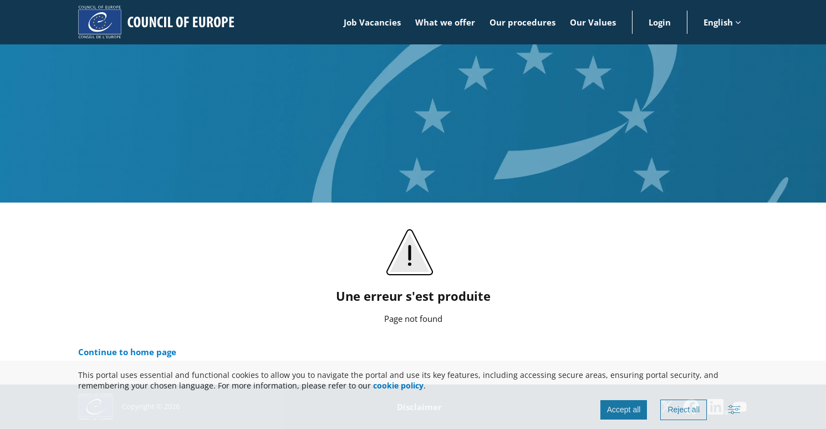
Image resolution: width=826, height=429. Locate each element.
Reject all (683, 409)
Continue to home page (127, 351)
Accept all (624, 409)
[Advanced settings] (734, 410)
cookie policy (398, 385)
